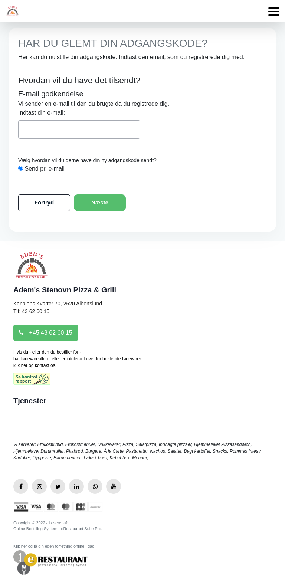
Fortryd (44, 202)
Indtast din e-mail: (41, 112)
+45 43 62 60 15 (45, 332)
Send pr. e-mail (44, 168)
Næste (99, 202)
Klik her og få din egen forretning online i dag (53, 546)
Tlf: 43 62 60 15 (31, 311)
